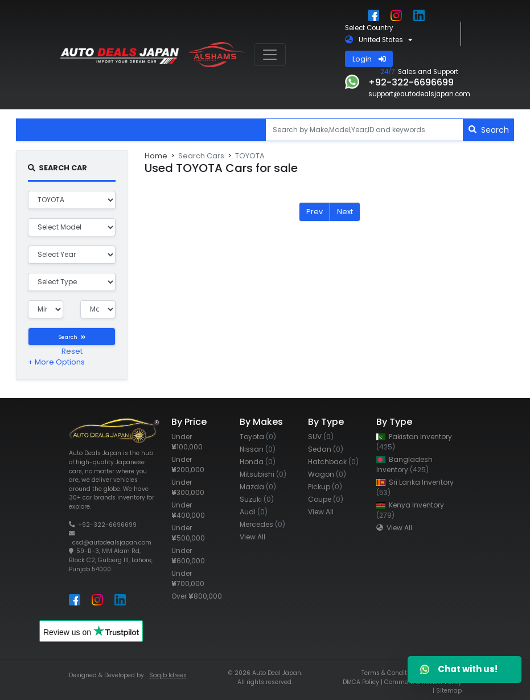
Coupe (325, 499)
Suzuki (257, 499)
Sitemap (449, 690)
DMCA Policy (361, 682)
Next (345, 211)
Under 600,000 (188, 556)
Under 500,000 (188, 533)
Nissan (258, 449)
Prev (314, 211)
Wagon (327, 474)
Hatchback (333, 461)
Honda (258, 461)
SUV (321, 436)
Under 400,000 (188, 510)
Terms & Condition (388, 673)
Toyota (258, 436)
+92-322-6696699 (107, 525)
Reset (72, 351)
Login (369, 59)
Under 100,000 (187, 442)
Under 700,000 (187, 578)
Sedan (325, 449)
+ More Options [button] (56, 362)
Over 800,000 (196, 596)
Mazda (258, 487)
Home (156, 156)
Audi (254, 512)
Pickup (325, 487)
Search (489, 130)
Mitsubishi (263, 474)
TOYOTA (250, 156)
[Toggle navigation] (270, 54)
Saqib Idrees (168, 675)
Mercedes (262, 524)
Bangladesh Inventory (404, 464)
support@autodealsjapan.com (419, 94)
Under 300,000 (187, 487)
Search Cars (201, 156)
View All (252, 537)
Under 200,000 (187, 464)
